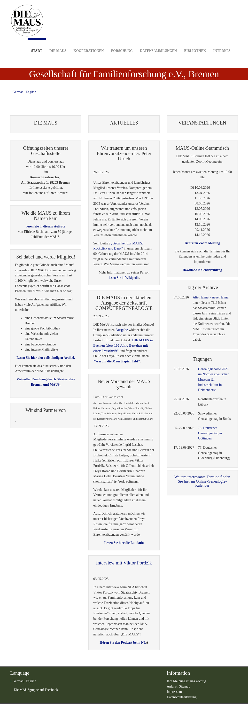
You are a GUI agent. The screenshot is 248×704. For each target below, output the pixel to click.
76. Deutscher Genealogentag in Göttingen (210, 433)
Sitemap (184, 686)
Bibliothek (194, 43)
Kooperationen (89, 43)
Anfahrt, (173, 686)
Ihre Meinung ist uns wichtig (186, 681)
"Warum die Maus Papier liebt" (116, 361)
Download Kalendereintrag (202, 270)
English (31, 92)
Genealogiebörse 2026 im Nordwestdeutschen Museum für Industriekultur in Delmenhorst (213, 379)
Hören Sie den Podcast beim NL (123, 642)
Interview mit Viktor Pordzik (124, 562)
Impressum (174, 692)
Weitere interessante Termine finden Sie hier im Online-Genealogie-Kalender (202, 481)
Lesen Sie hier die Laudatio (124, 543)
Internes (221, 43)
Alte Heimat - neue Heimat (211, 297)
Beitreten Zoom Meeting (202, 243)
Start (37, 45)
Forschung (121, 43)
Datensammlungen (158, 43)
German (18, 92)
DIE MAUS (58, 43)
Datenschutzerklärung (182, 697)
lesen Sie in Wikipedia (124, 278)
